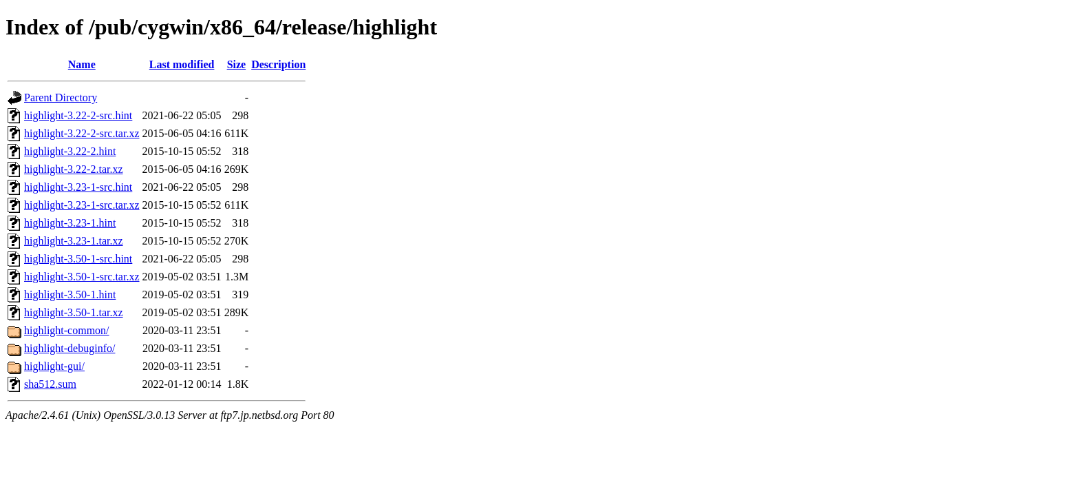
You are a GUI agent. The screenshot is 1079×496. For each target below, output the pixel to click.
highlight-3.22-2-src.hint (78, 115)
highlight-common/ (66, 330)
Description (278, 64)
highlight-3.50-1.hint (70, 294)
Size (236, 64)
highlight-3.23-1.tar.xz (73, 241)
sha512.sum (50, 384)
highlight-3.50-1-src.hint (78, 259)
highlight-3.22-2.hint (70, 151)
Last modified (182, 64)
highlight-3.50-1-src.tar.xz (82, 276)
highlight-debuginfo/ (69, 348)
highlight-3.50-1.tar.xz (73, 312)
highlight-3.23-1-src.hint (78, 187)
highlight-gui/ (54, 366)
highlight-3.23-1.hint (70, 223)
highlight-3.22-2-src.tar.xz (82, 133)
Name (82, 64)
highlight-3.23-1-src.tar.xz (82, 205)
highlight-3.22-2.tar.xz (73, 169)
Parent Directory (60, 97)
